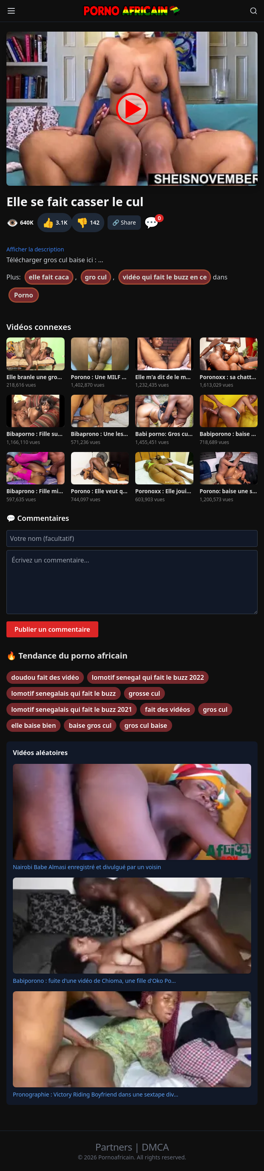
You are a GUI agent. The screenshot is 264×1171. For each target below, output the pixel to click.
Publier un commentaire (52, 629)
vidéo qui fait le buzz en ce (165, 277)
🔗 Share (124, 222)
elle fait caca (49, 277)
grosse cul (144, 693)
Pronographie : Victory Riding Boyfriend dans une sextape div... (95, 1094)
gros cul (215, 709)
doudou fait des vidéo (45, 677)
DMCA (155, 1146)
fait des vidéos (167, 709)
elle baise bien (33, 725)
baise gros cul (90, 725)
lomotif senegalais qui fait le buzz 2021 (71, 709)
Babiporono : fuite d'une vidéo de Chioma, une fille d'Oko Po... (94, 980)
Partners (114, 1146)
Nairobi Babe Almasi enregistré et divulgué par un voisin (87, 867)
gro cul (96, 277)
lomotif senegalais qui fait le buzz (63, 693)
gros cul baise (145, 725)
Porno (23, 295)
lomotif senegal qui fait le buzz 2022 (148, 677)
